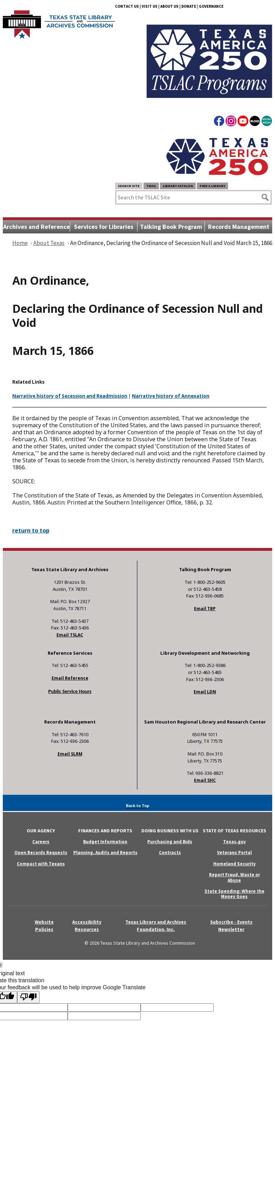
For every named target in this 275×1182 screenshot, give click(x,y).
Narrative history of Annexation (170, 396)
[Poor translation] (28, 997)
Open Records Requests (40, 853)
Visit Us (149, 6)
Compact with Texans (41, 864)
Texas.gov (234, 842)
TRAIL (151, 186)
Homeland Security (234, 864)
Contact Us (127, 6)
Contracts (170, 853)
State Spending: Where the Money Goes (234, 893)
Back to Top (137, 805)
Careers (40, 842)
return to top (30, 530)
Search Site (129, 186)
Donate (188, 6)
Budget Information (105, 842)
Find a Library (212, 186)
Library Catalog (178, 186)
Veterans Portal (234, 853)
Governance (211, 6)
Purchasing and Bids (169, 842)
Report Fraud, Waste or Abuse (234, 877)
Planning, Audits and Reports (105, 853)
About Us (169, 6)
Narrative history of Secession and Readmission (69, 396)
